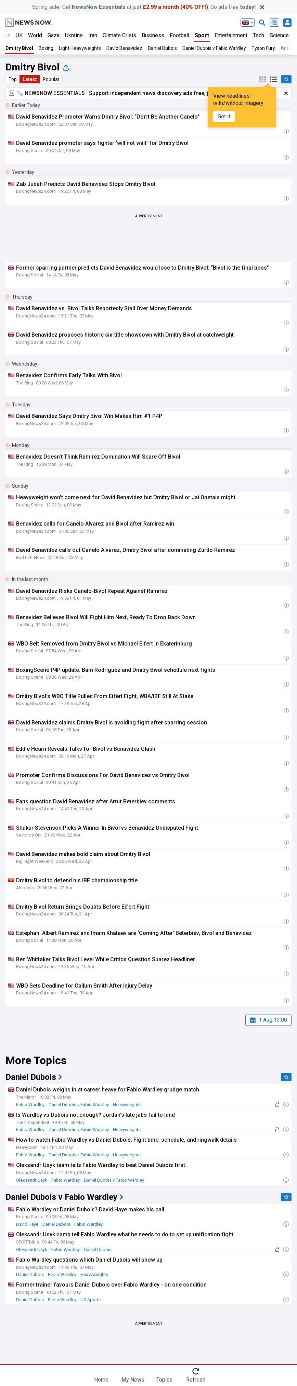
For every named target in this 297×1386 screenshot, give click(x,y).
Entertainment (231, 35)
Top (13, 79)
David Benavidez (124, 48)
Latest (30, 79)
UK (19, 35)
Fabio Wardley (30, 1104)
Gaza (54, 35)
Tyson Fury (263, 48)
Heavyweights (127, 1104)
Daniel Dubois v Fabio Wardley (214, 48)
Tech (258, 35)
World (35, 35)
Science (279, 35)
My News (132, 1379)
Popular (51, 79)
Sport (202, 35)
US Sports (90, 1299)
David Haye (27, 1224)
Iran (92, 35)
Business (153, 35)
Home (101, 1379)
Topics (164, 1379)
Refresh (195, 1379)
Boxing (46, 48)
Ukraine (74, 35)
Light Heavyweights (80, 48)
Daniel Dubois (162, 48)
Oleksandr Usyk (31, 1180)
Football (179, 35)
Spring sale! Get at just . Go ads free (144, 7)
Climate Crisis (119, 35)
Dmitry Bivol (19, 48)
